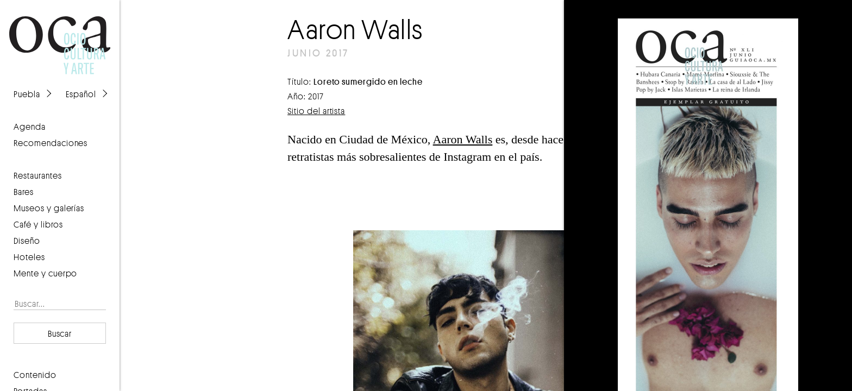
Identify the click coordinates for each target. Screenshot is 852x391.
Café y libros (38, 224)
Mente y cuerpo (45, 273)
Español (81, 94)
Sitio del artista (316, 110)
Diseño (27, 240)
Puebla (27, 94)
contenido (35, 374)
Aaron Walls (463, 139)
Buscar (60, 333)
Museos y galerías (49, 208)
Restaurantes (38, 175)
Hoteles (29, 256)
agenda (30, 126)
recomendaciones (50, 142)
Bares (24, 191)
